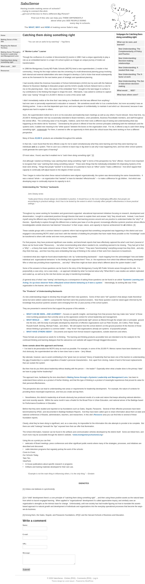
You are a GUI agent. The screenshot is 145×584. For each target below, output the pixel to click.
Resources (5, 71)
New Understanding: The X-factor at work (131, 75)
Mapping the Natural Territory (9, 47)
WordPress (89, 581)
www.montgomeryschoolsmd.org (87, 435)
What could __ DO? (8, 66)
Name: (25, 525)
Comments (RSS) (84, 578)
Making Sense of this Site (9, 40)
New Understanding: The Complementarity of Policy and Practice (130, 51)
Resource (98, 415)
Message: (26, 553)
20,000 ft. (39, 138)
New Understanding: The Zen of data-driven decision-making (131, 83)
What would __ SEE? (126, 90)
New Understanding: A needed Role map (128, 69)
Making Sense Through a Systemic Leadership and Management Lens (10, 54)
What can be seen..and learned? (127, 43)
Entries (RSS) (70, 578)
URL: (25, 544)
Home (3, 35)
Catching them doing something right (9, 61)
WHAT (31, 27)
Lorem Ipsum (69, 581)
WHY (37, 27)
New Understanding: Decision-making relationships (127, 60)
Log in (95, 578)
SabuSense (58, 578)
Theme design (57, 581)
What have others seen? (127, 95)
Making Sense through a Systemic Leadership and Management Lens (97, 377)
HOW (47, 27)
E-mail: (25, 534)
